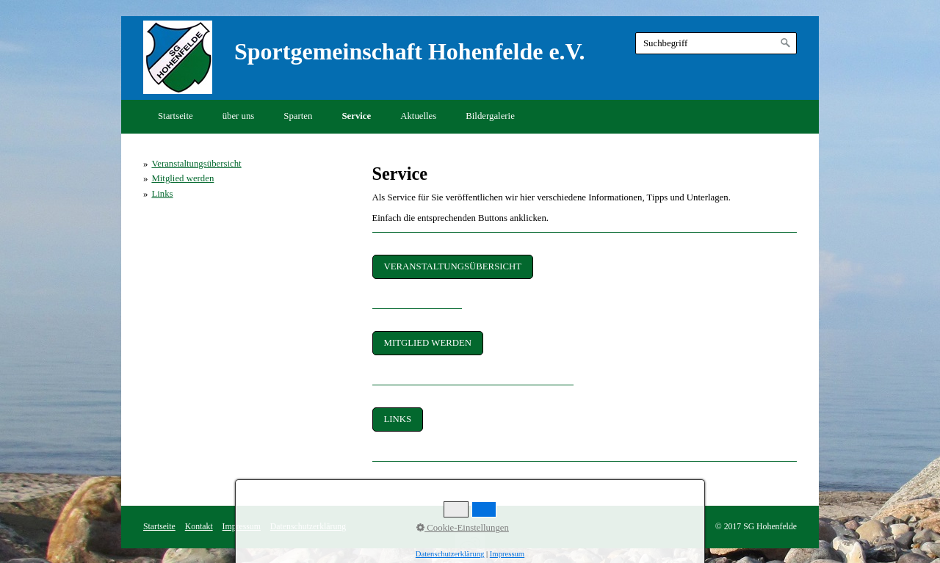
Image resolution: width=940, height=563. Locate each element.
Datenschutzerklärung (308, 526)
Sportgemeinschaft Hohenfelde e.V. (409, 51)
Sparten (297, 116)
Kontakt (199, 526)
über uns (239, 116)
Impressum (242, 526)
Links (162, 194)
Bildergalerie (490, 116)
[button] (453, 267)
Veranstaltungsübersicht (196, 164)
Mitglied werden (182, 178)
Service (356, 116)
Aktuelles (418, 116)
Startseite (175, 116)
